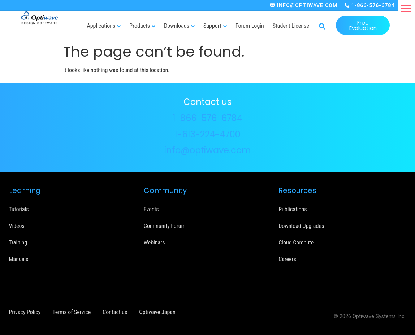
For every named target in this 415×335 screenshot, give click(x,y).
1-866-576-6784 (372, 5)
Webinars (154, 242)
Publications (292, 209)
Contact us (115, 312)
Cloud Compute (296, 242)
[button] (406, 8)
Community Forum (165, 225)
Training (18, 242)
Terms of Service (71, 312)
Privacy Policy (25, 312)
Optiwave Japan (157, 312)
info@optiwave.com (207, 150)
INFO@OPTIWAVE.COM (307, 5)
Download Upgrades (301, 225)
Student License (291, 25)
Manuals (19, 259)
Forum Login (249, 25)
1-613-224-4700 (207, 134)
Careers (287, 259)
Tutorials (19, 209)
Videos (17, 225)
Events (151, 209)
